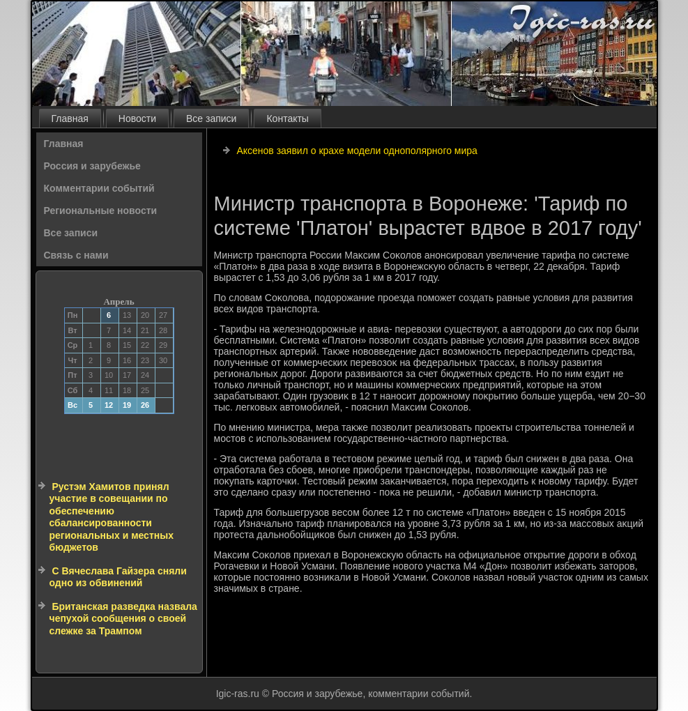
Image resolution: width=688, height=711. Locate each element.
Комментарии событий (99, 188)
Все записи (211, 118)
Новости (137, 118)
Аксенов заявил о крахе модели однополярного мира (356, 150)
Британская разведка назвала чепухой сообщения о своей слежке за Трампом (123, 618)
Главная (70, 118)
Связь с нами (76, 255)
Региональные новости (101, 210)
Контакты (287, 118)
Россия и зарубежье (92, 165)
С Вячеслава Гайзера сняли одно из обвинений (118, 577)
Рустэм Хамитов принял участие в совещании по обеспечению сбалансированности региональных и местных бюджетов (111, 517)
